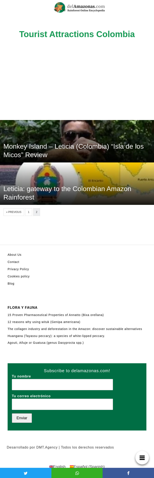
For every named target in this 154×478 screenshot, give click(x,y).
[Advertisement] (77, 88)
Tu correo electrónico (62, 400)
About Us (15, 254)
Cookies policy (19, 276)
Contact (13, 262)
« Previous (13, 212)
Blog (11, 283)
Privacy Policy (18, 269)
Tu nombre (62, 380)
